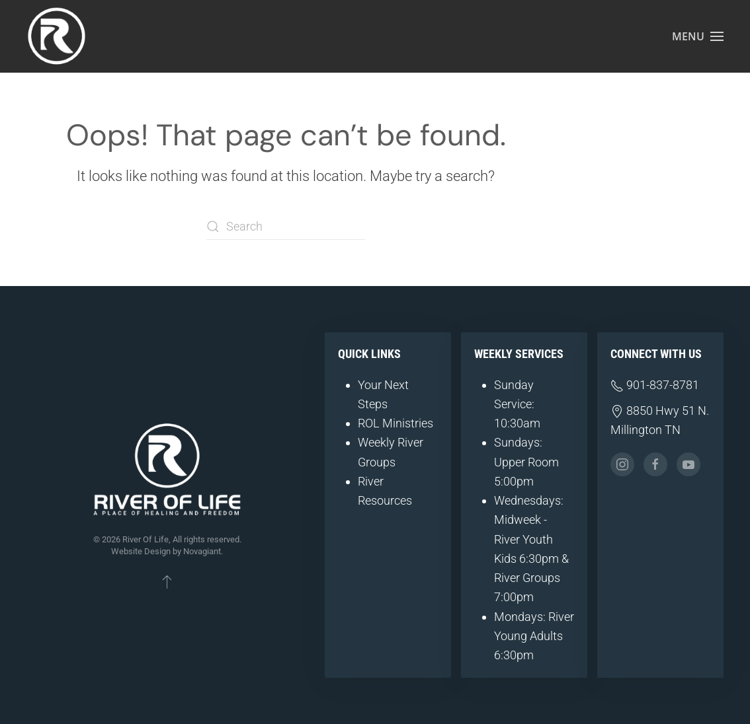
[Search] (285, 226)
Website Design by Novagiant (166, 551)
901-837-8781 (654, 385)
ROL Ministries (395, 423)
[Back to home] (56, 36)
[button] (698, 36)
